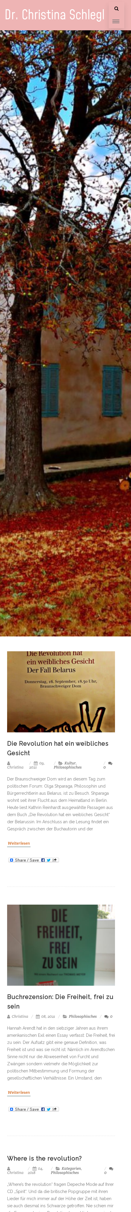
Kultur (70, 763)
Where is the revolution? (44, 1158)
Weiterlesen (19, 843)
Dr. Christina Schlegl (54, 15)
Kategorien (71, 1168)
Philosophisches (68, 767)
